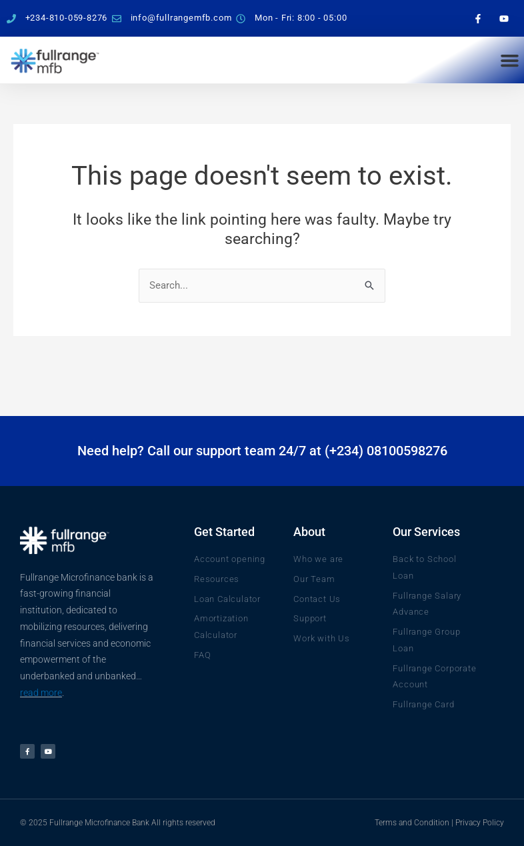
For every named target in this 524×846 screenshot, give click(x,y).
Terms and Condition (412, 822)
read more (41, 692)
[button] (509, 60)
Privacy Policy (479, 822)
